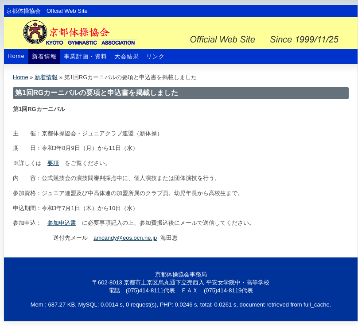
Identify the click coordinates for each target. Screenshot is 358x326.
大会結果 (126, 56)
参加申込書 (61, 222)
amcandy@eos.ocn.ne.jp (125, 237)
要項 (53, 163)
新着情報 (44, 56)
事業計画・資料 (85, 56)
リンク (155, 56)
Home (16, 56)
